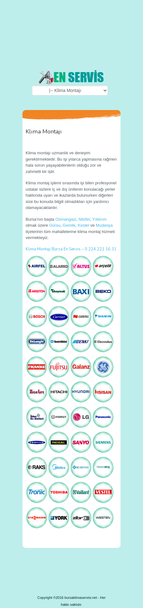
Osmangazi (65, 219)
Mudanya (104, 225)
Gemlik (69, 225)
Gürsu (54, 225)
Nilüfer (84, 219)
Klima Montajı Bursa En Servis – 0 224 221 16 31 (71, 249)
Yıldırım (99, 219)
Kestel (83, 225)
